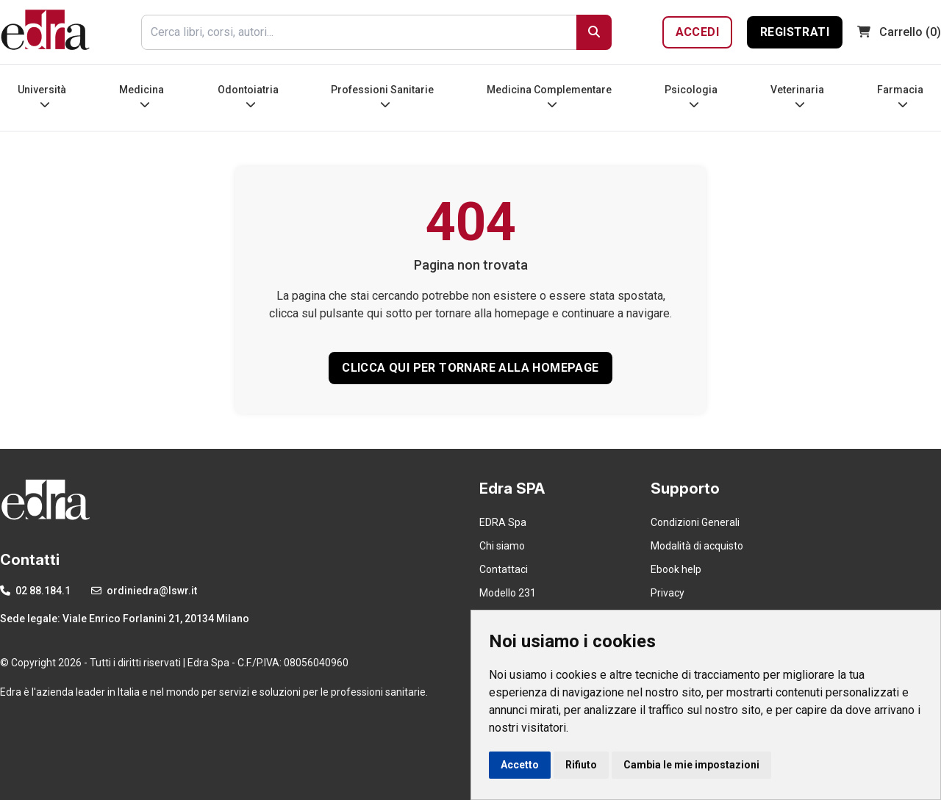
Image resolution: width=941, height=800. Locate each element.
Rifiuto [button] (581, 765)
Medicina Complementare (549, 96)
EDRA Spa (502, 522)
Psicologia (691, 96)
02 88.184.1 (35, 591)
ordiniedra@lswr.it (144, 591)
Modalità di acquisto (697, 546)
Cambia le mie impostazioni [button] (691, 765)
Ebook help (676, 569)
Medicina (141, 96)
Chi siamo (502, 546)
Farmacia (900, 96)
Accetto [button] (520, 765)
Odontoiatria (248, 96)
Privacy (667, 593)
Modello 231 (507, 593)
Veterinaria (797, 96)
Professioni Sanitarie (382, 96)
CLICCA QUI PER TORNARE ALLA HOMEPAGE (470, 368)
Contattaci (503, 569)
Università (42, 96)
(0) (899, 32)
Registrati (794, 32)
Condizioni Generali (695, 522)
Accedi (697, 32)
